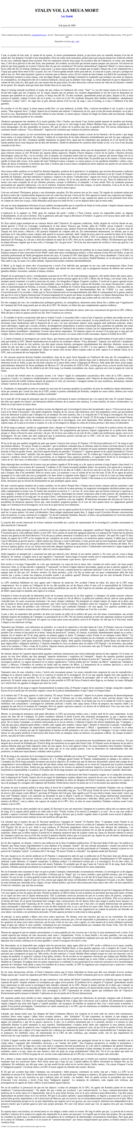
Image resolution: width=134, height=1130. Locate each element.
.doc (72, 41)
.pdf (77, 41)
